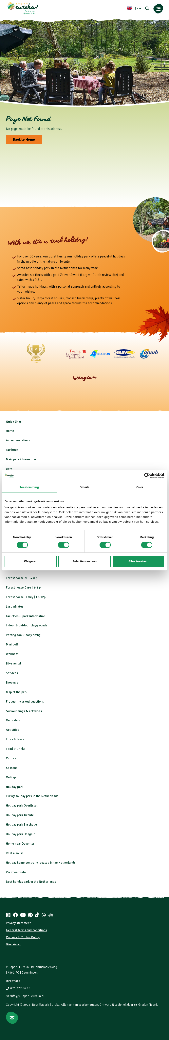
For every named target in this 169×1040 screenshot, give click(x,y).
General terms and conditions (26, 930)
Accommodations (18, 440)
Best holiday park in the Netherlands (31, 882)
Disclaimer (13, 944)
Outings (11, 777)
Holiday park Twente (20, 815)
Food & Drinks (15, 749)
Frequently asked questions (25, 702)
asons (13, 768)
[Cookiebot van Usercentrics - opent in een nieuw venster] (147, 476)
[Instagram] (8, 915)
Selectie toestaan (84, 561)
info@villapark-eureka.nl (27, 996)
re (14, 758)
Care (9, 469)
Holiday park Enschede (21, 825)
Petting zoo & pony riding (23, 635)
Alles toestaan (138, 561)
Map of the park (16, 692)
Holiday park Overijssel (22, 806)
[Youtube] (23, 915)
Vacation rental (16, 872)
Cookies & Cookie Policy (23, 937)
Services (12, 673)
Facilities (12, 450)
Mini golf (12, 644)
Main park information (21, 459)
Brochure (12, 683)
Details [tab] (84, 487)
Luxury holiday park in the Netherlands (32, 796)
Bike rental (13, 663)
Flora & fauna (15, 739)
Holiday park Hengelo (20, 834)
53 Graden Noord (145, 1005)
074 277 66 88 (20, 988)
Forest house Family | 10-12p (26, 597)
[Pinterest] (30, 915)
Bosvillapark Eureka (45, 1005)
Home (10, 431)
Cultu (9, 758)
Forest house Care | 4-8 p (23, 588)
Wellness (12, 654)
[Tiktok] (37, 915)
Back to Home (24, 139)
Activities (12, 730)
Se (7, 768)
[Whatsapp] (43, 915)
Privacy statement (18, 923)
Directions (13, 981)
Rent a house (15, 853)
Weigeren (30, 561)
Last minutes (14, 607)
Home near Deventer (20, 844)
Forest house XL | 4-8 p (21, 578)
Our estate (13, 720)
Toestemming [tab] (29, 487)
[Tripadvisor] (50, 915)
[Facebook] (15, 915)
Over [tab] (139, 487)
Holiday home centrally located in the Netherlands (40, 863)
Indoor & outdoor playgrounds (26, 625)
